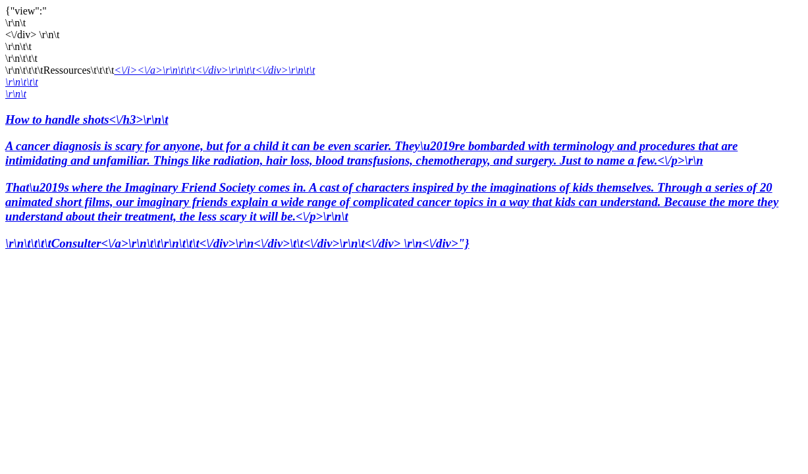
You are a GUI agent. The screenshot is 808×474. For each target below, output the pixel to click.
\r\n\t (15, 93)
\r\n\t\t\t (21, 82)
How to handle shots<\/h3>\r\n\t (404, 168)
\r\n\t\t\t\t (28, 243)
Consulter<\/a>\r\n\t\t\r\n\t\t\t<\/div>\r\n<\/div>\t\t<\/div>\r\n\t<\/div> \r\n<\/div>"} (260, 243)
